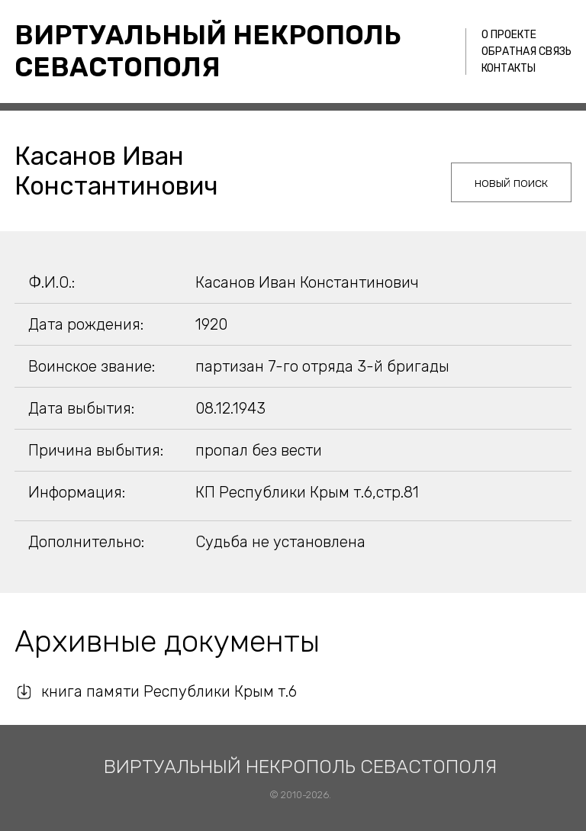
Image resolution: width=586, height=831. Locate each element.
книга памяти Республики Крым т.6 (169, 691)
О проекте (508, 34)
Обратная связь (526, 51)
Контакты (508, 68)
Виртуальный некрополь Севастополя (207, 51)
